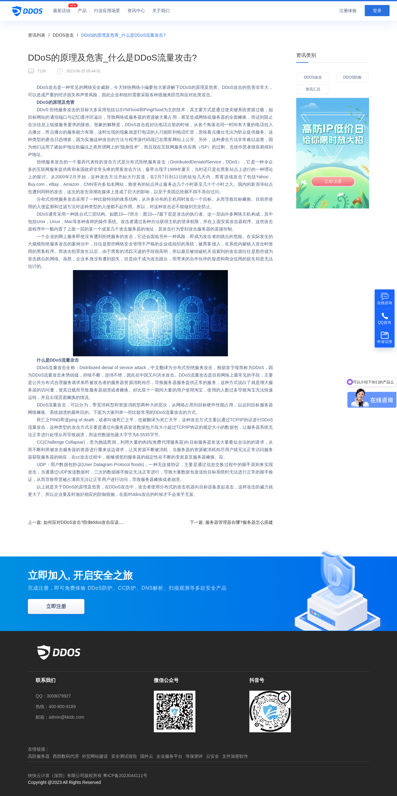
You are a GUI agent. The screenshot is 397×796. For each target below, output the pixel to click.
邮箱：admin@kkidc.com (60, 717)
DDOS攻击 (63, 35)
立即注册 (56, 606)
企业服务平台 (169, 756)
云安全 (212, 756)
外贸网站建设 (95, 756)
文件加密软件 (235, 756)
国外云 (146, 756)
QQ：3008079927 (53, 695)
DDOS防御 (352, 77)
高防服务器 (39, 756)
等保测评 (194, 756)
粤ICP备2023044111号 (125, 775)
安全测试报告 (124, 756)
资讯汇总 (313, 89)
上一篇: (80, 522)
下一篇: (231, 522)
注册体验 (348, 10)
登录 (377, 10)
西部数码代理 (66, 756)
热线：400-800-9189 (56, 706)
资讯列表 (36, 35)
